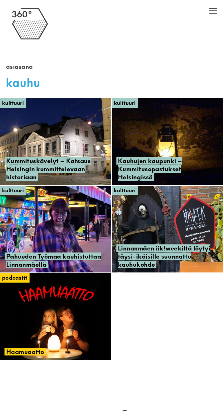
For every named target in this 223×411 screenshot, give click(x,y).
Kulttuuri (13, 103)
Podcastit (15, 277)
